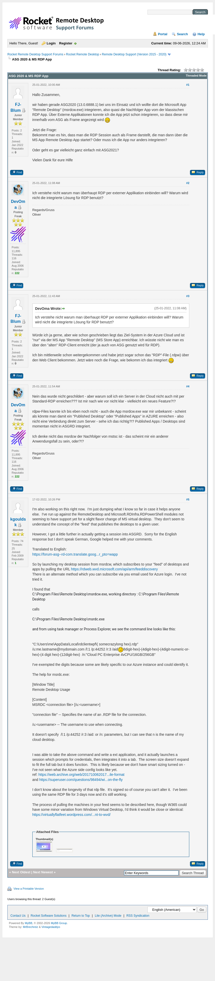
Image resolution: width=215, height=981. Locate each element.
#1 (187, 84)
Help (201, 34)
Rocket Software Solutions (48, 915)
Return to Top (81, 915)
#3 (187, 296)
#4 (187, 386)
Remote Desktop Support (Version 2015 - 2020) (134, 54)
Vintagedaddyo (51, 926)
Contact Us (17, 915)
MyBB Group (59, 923)
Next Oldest (21, 872)
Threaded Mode (196, 75)
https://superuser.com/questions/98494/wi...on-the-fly (81, 780)
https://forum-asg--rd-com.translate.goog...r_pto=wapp (75, 554)
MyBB (28, 923)
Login (51, 43)
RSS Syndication (137, 915)
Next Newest (43, 872)
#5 (187, 499)
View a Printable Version (29, 888)
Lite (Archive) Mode (108, 915)
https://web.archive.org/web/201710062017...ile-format (81, 774)
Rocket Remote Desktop (82, 54)
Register (65, 43)
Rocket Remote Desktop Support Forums (35, 54)
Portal (162, 34)
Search (182, 34)
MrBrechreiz (30, 926)
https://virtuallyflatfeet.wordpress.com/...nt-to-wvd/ (71, 815)
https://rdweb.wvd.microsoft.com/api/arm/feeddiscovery (114, 569)
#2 (187, 183)
